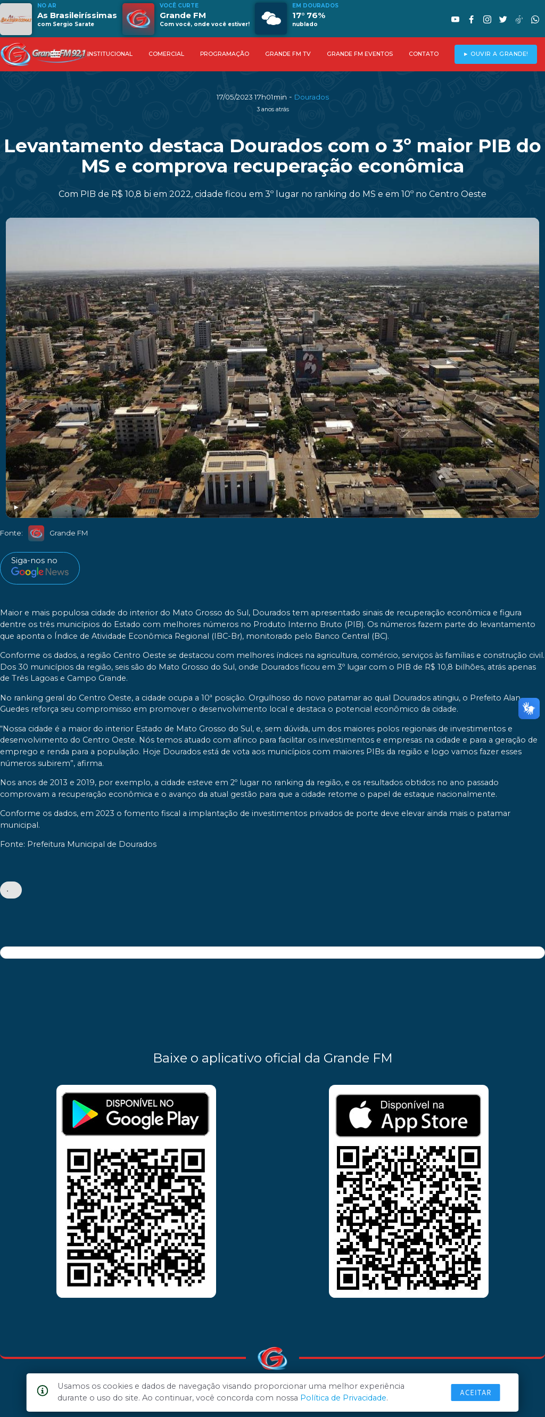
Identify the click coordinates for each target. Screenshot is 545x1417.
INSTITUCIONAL (110, 54)
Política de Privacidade (343, 1398)
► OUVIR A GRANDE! (496, 54)
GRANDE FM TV (288, 54)
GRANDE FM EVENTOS (360, 54)
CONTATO (424, 54)
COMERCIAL (166, 54)
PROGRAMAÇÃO (224, 54)
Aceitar (476, 1392)
